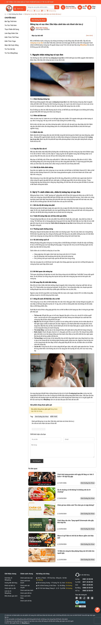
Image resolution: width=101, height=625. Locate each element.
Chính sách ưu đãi (10, 588)
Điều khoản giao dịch (11, 596)
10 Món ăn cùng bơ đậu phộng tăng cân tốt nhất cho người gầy (75, 552)
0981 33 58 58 (88, 579)
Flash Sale (30, 11)
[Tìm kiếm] (56, 7)
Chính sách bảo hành (26, 590)
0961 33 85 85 (88, 585)
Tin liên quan (32, 469)
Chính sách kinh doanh (25, 582)
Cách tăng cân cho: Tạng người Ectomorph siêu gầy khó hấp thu (75, 521)
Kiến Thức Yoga (10, 41)
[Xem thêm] (89, 35)
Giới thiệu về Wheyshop (8, 579)
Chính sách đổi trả (25, 593)
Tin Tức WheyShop (11, 53)
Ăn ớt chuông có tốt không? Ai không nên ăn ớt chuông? (73, 491)
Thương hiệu (37, 11)
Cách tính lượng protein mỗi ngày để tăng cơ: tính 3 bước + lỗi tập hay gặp (75, 475)
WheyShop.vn (25, 623)
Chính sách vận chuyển (25, 586)
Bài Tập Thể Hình (10, 21)
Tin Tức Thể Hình (11, 25)
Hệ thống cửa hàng (51, 10)
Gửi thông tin (37, 461)
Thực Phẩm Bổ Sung (12, 29)
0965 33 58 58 (88, 591)
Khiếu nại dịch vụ (10, 585)
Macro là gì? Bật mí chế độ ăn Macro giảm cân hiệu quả (75, 537)
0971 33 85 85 (88, 582)
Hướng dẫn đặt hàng (11, 583)
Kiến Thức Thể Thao (12, 37)
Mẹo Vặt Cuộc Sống (11, 45)
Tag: (31, 416)
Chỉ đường (39, 580)
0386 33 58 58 (88, 588)
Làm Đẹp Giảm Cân (11, 33)
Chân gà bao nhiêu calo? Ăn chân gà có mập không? (75, 505)
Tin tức (43, 11)
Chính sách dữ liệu (26, 601)
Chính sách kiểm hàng (25, 597)
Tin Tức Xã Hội (10, 49)
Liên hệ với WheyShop (8, 592)
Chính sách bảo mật (26, 578)
